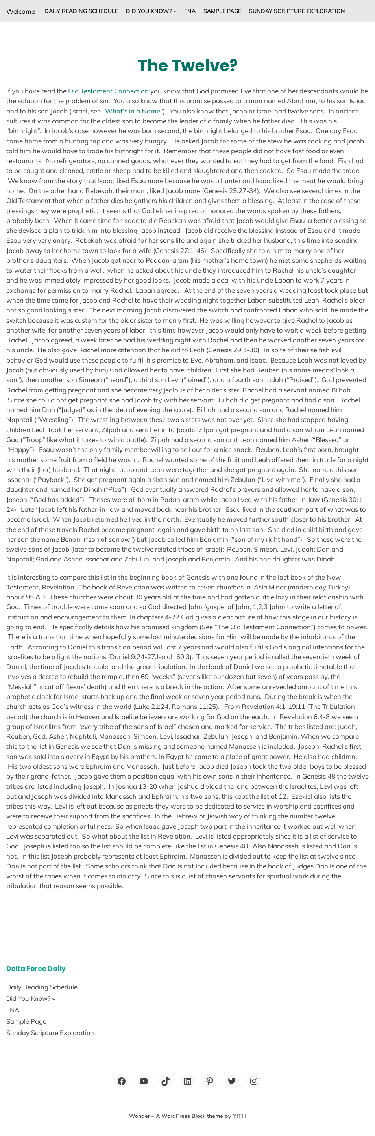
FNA (190, 11)
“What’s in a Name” (132, 111)
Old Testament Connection (108, 91)
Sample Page (222, 11)
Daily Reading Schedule (81, 11)
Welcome (20, 11)
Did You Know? (149, 11)
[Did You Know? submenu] (174, 11)
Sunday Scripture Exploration (297, 11)
